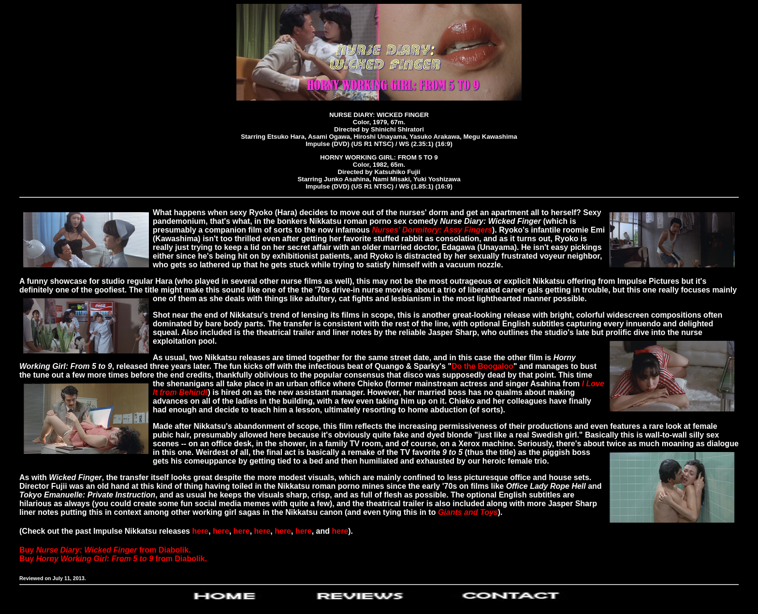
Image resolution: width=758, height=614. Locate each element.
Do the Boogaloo (482, 366)
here (200, 531)
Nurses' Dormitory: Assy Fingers (432, 230)
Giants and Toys (468, 512)
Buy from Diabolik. (105, 550)
